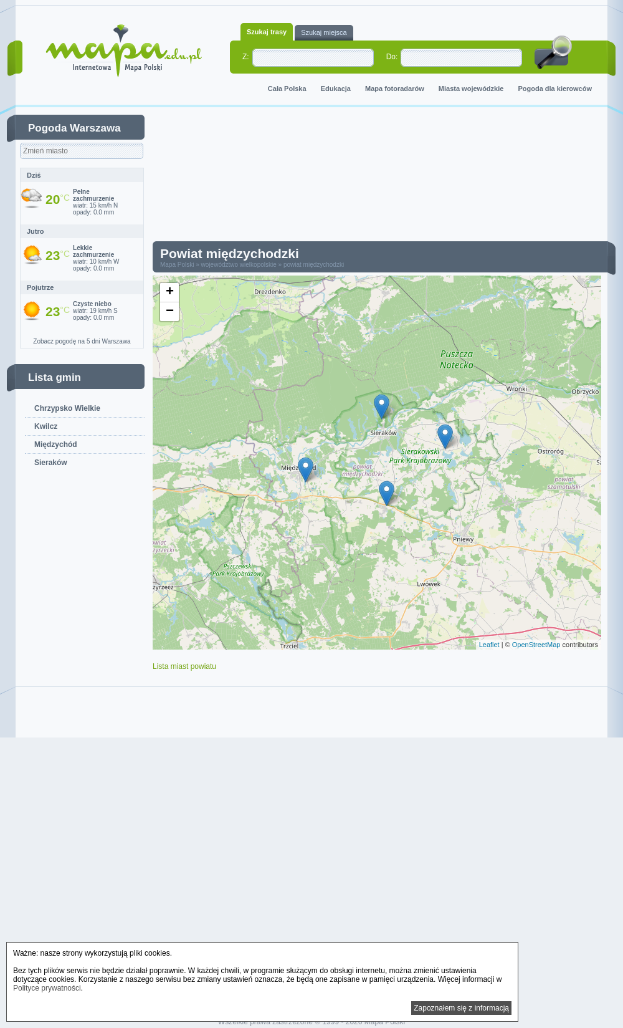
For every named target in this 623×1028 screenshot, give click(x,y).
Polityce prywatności (47, 988)
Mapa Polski (177, 264)
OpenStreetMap (536, 644)
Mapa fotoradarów (394, 88)
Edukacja (336, 88)
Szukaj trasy (267, 32)
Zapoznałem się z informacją (461, 1008)
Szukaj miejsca (323, 32)
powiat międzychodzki (313, 264)
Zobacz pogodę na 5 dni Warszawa (81, 341)
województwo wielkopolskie (239, 264)
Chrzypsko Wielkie (67, 408)
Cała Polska (287, 88)
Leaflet (489, 644)
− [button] (170, 311)
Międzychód (55, 444)
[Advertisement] (386, 177)
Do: (392, 56)
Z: (245, 56)
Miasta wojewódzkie (471, 88)
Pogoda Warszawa (74, 128)
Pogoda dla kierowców (555, 88)
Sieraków (50, 462)
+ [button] (170, 292)
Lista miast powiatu (184, 666)
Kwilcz (45, 426)
